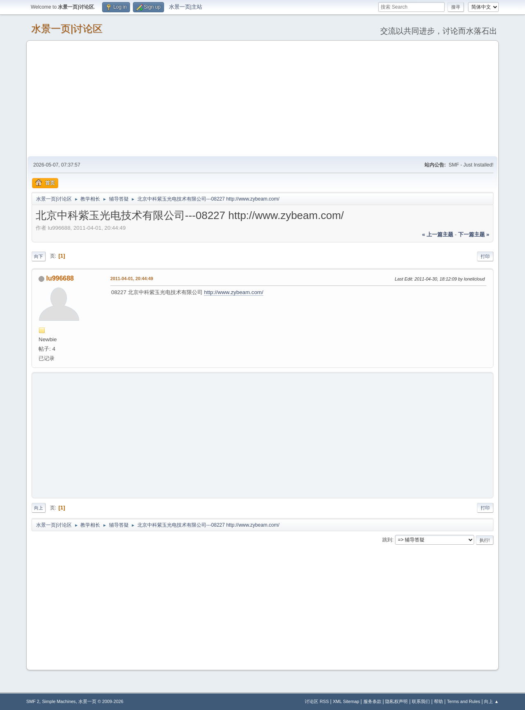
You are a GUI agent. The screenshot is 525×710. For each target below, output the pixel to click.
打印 (485, 256)
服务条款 (372, 701)
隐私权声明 (396, 701)
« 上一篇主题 (437, 234)
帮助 (438, 701)
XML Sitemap (346, 701)
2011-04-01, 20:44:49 (131, 278)
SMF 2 (32, 701)
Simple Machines (58, 701)
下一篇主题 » (473, 234)
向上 (38, 507)
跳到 (387, 540)
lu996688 (60, 278)
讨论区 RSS (317, 701)
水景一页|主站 (185, 7)
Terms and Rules (463, 701)
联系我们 (421, 701)
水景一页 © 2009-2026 (100, 701)
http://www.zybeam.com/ (233, 292)
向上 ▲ (491, 701)
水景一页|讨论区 (67, 28)
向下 (38, 256)
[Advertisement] (262, 98)
